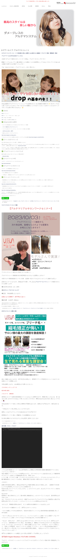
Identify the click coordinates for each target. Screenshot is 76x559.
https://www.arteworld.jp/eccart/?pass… (9, 170)
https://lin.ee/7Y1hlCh (22, 145)
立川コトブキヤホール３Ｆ (11, 290)
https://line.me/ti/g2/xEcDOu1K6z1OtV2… (9, 184)
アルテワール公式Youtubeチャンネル (12, 56)
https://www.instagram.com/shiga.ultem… (9, 135)
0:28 (2, 115)
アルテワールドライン (42, 281)
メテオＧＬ (28, 423)
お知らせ (14, 308)
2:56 (13, 119)
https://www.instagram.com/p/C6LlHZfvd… (37, 137)
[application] (22, 448)
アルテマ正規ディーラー (41, 308)
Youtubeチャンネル (17, 201)
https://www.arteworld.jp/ (6, 163)
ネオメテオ (29, 548)
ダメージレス (50, 201)
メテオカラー (33, 548)
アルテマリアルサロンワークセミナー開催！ (10, 205)
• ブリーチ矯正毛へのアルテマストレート (10, 126)
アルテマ (22, 201)
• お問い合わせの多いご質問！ (8, 131)
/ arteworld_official (5, 156)
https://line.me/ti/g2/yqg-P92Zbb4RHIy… (9, 190)
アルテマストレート (37, 201)
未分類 (14, 423)
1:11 (2, 117)
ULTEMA (32, 201)
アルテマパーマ (45, 201)
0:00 (2, 113)
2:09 (2, 119)
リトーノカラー (34, 423)
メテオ (26, 201)
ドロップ (55, 201)
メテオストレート (40, 548)
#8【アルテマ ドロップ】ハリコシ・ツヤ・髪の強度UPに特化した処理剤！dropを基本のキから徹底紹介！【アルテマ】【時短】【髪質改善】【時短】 (30, 53)
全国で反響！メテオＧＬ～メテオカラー (9, 425)
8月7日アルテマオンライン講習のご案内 (9, 311)
